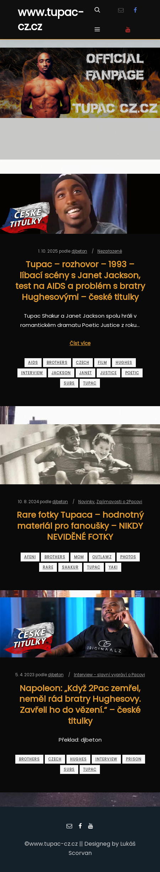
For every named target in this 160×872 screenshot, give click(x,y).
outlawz (102, 557)
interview (32, 373)
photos (128, 557)
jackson (61, 373)
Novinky (86, 502)
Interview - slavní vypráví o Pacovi (109, 675)
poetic (132, 373)
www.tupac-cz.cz (51, 19)
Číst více (80, 343)
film (102, 362)
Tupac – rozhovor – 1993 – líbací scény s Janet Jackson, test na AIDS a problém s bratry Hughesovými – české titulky (80, 280)
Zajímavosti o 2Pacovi (119, 502)
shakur (70, 567)
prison (134, 759)
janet (85, 373)
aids (33, 362)
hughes (124, 362)
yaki (113, 567)
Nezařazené (109, 251)
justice (108, 373)
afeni (30, 557)
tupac (89, 383)
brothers (57, 362)
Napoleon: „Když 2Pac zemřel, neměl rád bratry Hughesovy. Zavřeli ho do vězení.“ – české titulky (80, 704)
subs (69, 383)
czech (82, 362)
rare (48, 567)
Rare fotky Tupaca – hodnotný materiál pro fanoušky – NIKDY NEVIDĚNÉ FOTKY (80, 525)
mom (79, 557)
